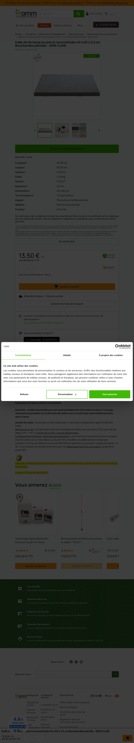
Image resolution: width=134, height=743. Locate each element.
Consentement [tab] (23, 355)
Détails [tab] (67, 355)
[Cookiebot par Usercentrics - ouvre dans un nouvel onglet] (117, 346)
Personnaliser (67, 394)
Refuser (24, 394)
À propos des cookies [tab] (111, 355)
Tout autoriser (109, 394)
